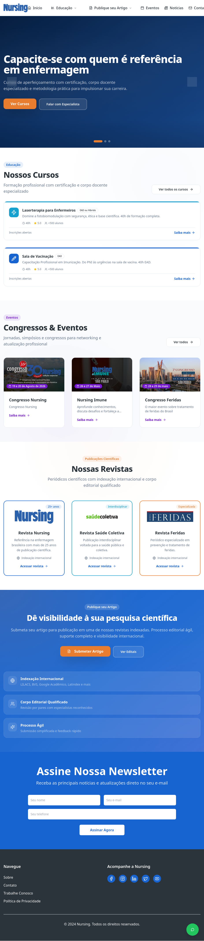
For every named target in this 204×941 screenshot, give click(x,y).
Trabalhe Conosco (18, 893)
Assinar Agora (102, 830)
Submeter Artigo (85, 651)
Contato (10, 885)
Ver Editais (128, 652)
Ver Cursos (20, 103)
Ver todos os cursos (176, 189)
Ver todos (183, 342)
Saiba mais (19, 415)
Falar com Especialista (63, 104)
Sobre (8, 877)
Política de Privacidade (22, 901)
